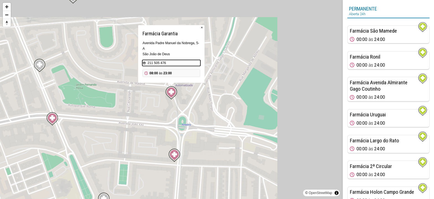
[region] (171, 99)
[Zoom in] (7, 7)
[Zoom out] (7, 15)
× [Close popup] (202, 27)
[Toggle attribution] (336, 193)
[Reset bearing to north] (7, 23)
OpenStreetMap (320, 193)
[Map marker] (171, 93)
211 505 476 (157, 63)
